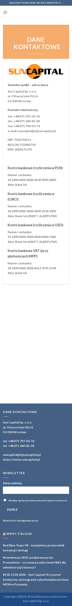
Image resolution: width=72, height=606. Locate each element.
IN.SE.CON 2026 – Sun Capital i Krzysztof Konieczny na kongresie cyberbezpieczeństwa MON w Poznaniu (36, 579)
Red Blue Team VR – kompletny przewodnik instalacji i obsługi (34, 547)
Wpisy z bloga (19, 533)
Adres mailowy (12, 483)
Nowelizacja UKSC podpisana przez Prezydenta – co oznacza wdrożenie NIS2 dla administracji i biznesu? (34, 562)
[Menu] (5, 12)
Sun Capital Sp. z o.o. (36, 601)
